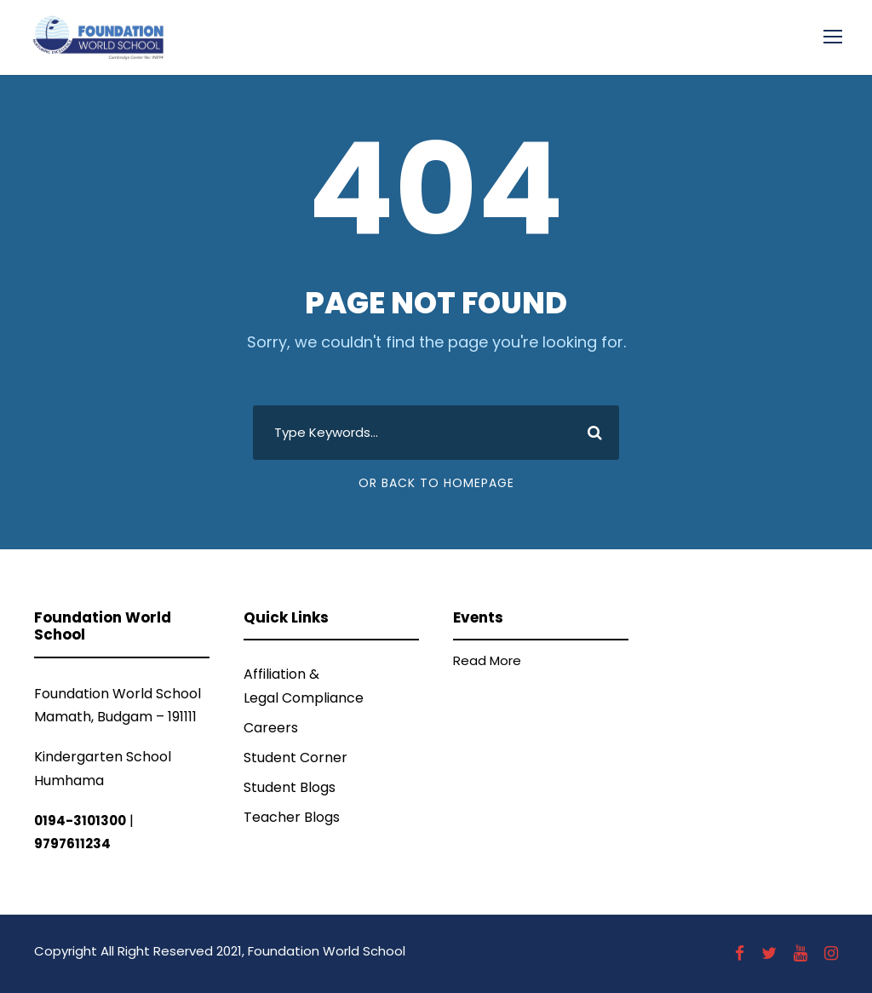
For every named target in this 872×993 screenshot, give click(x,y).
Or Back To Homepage (436, 482)
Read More (487, 660)
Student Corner (295, 757)
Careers (271, 728)
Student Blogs (290, 787)
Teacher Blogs (292, 817)
